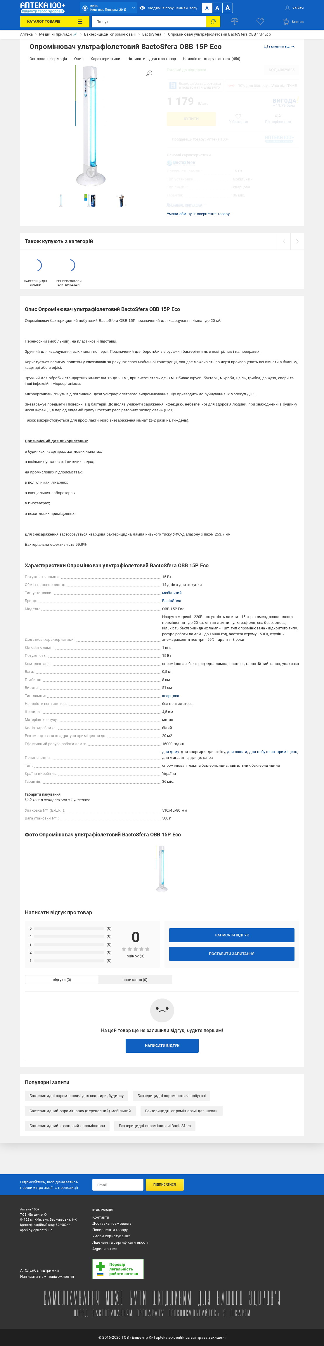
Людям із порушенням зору (168, 8)
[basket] (293, 21)
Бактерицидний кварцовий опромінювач (67, 1126)
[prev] (283, 241)
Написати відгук (232, 935)
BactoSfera (171, 601)
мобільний (172, 593)
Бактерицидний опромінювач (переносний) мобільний (80, 1111)
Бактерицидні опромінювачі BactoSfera (155, 1126)
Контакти (101, 1217)
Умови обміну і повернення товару (198, 214)
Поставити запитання (231, 954)
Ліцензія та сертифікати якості (120, 1242)
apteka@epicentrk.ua (36, 1230)
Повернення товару (110, 1230)
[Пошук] (213, 21)
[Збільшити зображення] (149, 73)
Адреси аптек (104, 1249)
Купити (191, 119)
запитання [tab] (132, 980)
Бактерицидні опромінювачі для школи (181, 1111)
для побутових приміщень (273, 752)
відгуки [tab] (59, 980)
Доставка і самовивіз (111, 1223)
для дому (170, 752)
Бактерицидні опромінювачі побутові (172, 1096)
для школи (237, 752)
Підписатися (164, 1185)
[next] (297, 241)
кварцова (170, 696)
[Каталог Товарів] (54, 21)
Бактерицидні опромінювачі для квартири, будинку (77, 1096)
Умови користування (111, 1236)
